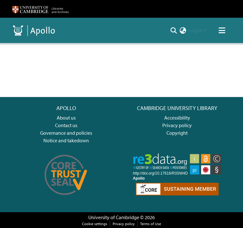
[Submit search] (174, 30)
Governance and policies (66, 133)
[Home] (40, 9)
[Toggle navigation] (222, 30)
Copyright (177, 133)
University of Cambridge (113, 217)
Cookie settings (94, 223)
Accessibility (177, 117)
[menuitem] (183, 30)
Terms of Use (150, 223)
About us (66, 117)
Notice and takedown (66, 140)
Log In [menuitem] (195, 30)
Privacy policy (177, 125)
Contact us (66, 125)
